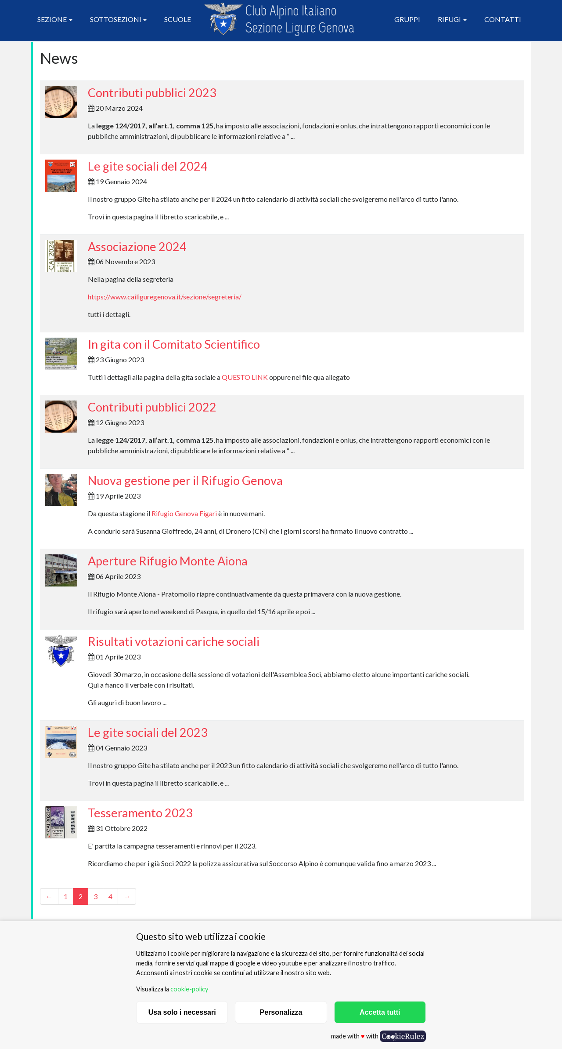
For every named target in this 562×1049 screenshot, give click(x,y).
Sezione (52, 19)
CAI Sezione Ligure (279, 19)
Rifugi (449, 19)
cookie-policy (189, 989)
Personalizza (281, 1012)
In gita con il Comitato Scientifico (174, 344)
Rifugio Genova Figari (184, 513)
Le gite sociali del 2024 (148, 166)
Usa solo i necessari (182, 1012)
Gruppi (407, 19)
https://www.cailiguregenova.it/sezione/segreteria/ (164, 296)
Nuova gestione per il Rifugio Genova (185, 480)
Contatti (502, 19)
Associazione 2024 (137, 246)
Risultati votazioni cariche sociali (173, 641)
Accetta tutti (380, 1012)
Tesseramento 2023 (140, 812)
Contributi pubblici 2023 (152, 92)
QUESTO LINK (245, 377)
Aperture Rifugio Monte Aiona (168, 561)
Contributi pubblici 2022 (152, 407)
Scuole (177, 19)
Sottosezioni (115, 19)
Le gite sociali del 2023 (148, 732)
